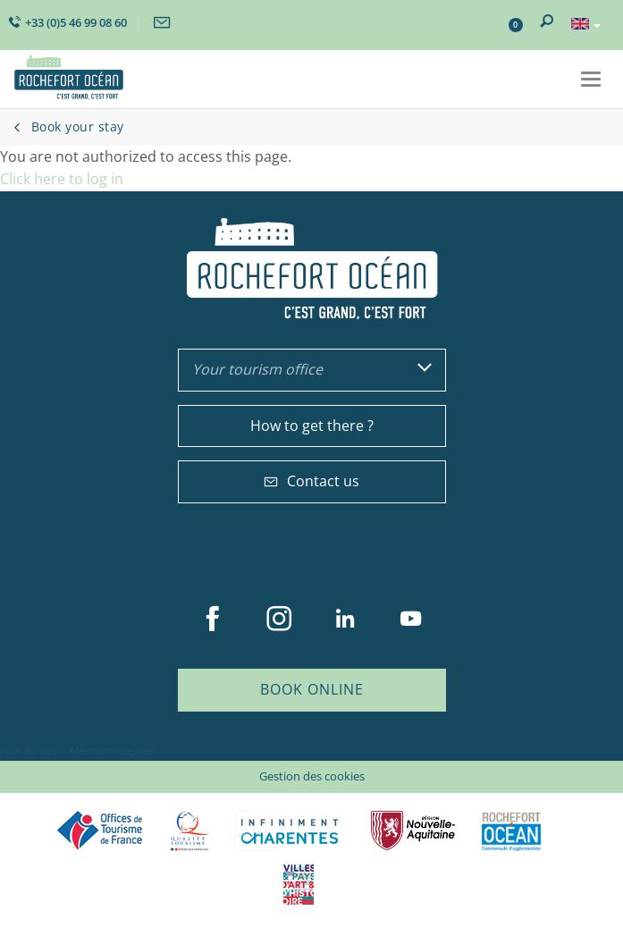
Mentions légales (112, 750)
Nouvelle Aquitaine (413, 831)
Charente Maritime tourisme (289, 831)
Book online (312, 689)
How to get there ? (312, 425)
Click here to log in (61, 179)
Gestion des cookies (312, 776)
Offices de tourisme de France (100, 831)
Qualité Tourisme (189, 831)
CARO (511, 831)
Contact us (311, 481)
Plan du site (28, 750)
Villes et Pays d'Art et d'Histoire (298, 884)
